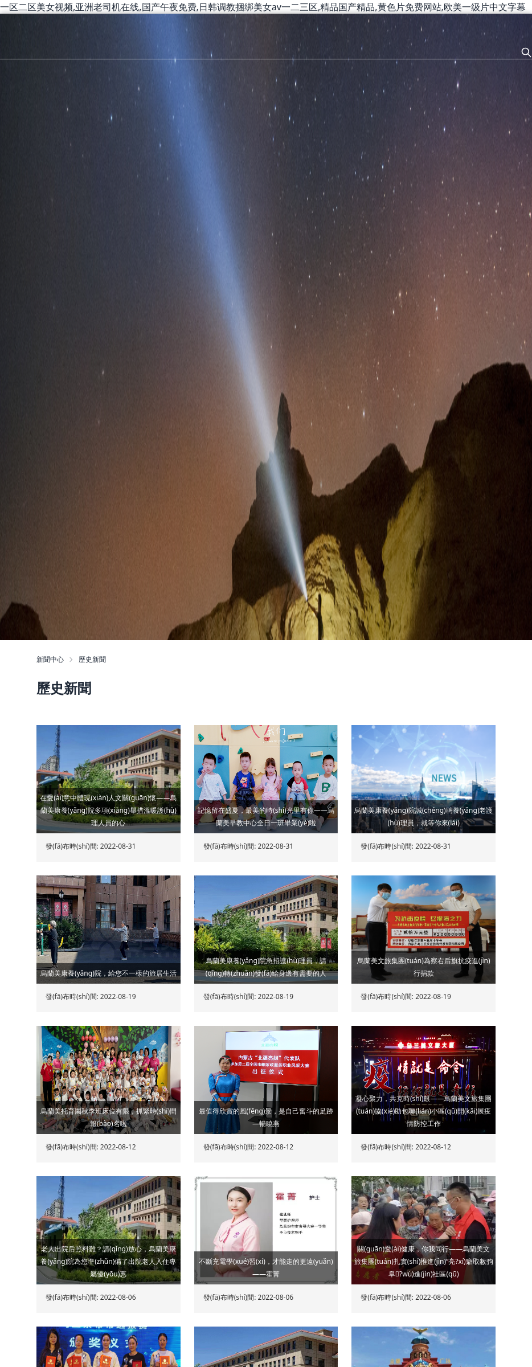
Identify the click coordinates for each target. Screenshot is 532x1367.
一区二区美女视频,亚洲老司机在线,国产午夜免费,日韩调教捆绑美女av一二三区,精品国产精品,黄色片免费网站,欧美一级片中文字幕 (263, 7)
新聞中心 (50, 659)
